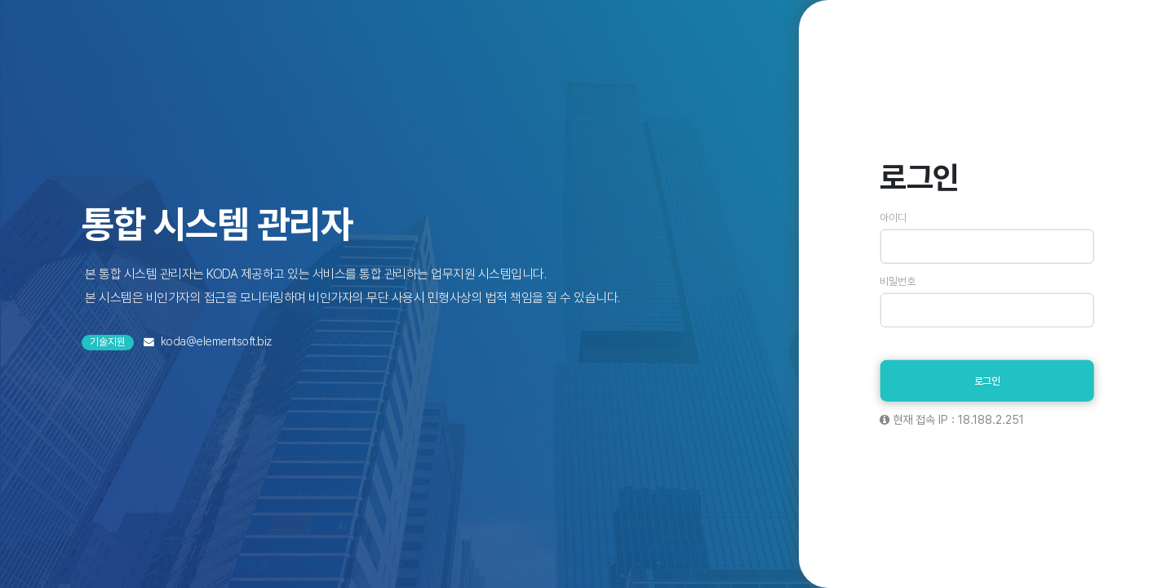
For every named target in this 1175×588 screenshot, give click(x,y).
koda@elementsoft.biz (216, 341)
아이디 (893, 218)
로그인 (987, 381)
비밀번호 (898, 282)
